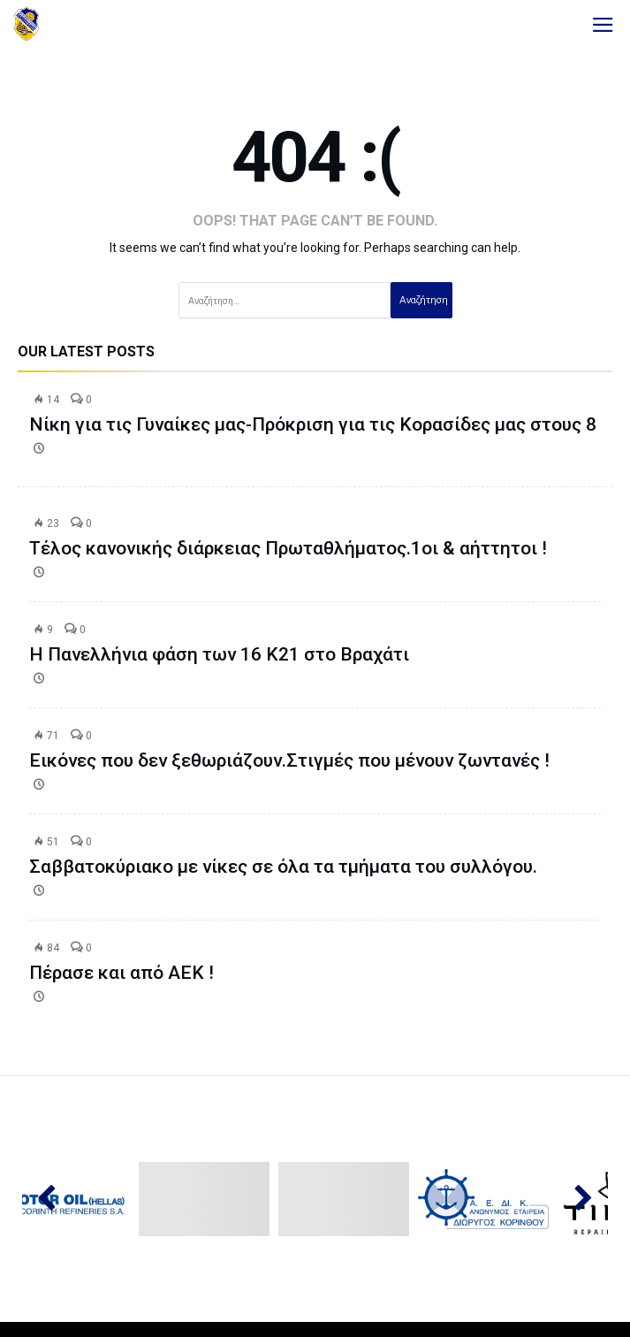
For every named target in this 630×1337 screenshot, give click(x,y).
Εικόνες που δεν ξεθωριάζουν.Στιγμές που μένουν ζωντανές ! (289, 760)
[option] (207, 1199)
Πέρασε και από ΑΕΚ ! (121, 972)
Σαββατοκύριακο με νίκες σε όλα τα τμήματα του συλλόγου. (283, 866)
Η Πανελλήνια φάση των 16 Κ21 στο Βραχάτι (219, 654)
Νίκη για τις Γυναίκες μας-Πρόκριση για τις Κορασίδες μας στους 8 (312, 424)
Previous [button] (55, 1199)
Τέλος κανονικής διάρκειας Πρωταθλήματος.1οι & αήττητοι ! (288, 548)
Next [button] (574, 1199)
